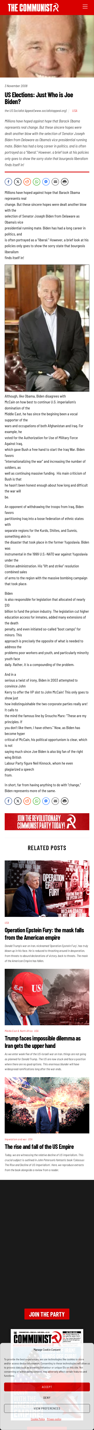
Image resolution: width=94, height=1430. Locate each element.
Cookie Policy (38, 1419)
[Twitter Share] (17, 181)
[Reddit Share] (27, 181)
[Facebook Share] (8, 181)
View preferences (47, 1408)
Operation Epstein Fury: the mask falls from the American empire (44, 933)
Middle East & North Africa (19, 1030)
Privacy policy (54, 1419)
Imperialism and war (16, 1139)
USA (74, 110)
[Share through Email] (55, 181)
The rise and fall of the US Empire (39, 1146)
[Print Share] (64, 181)
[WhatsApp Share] (36, 181)
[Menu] (85, 6)
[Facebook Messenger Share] (46, 181)
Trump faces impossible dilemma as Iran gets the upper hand (43, 1041)
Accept (47, 1387)
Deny (47, 1397)
